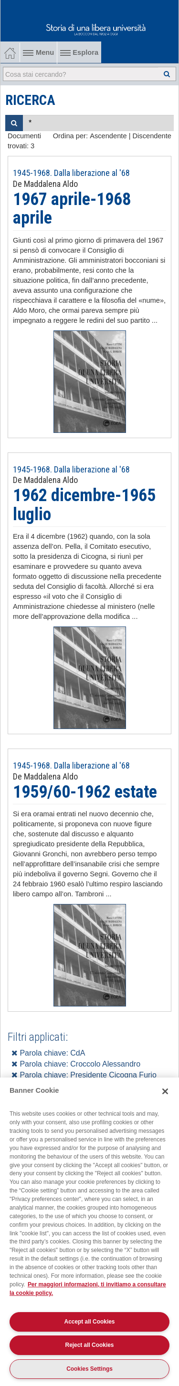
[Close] (165, 1091)
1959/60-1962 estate (85, 792)
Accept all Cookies (89, 1321)
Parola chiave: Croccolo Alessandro (75, 1064)
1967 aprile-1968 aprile (72, 208)
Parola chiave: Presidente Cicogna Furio (84, 1075)
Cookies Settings (89, 1368)
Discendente (152, 136)
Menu (38, 52)
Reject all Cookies (89, 1345)
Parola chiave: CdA (48, 1053)
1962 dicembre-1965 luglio (84, 504)
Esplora (79, 52)
